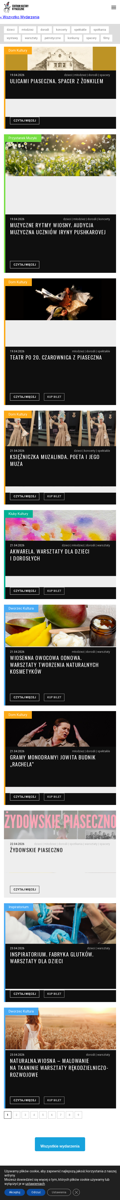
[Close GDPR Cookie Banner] (76, 1192)
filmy (106, 38)
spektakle (80, 29)
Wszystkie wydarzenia (60, 1152)
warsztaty (31, 38)
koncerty (61, 29)
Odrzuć (36, 1192)
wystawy (12, 38)
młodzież (27, 29)
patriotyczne (53, 38)
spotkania (99, 29)
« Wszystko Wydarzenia (19, 17)
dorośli (44, 29)
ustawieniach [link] (35, 1184)
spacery (91, 38)
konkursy (73, 38)
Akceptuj (14, 1192)
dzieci (11, 29)
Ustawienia (59, 1192)
